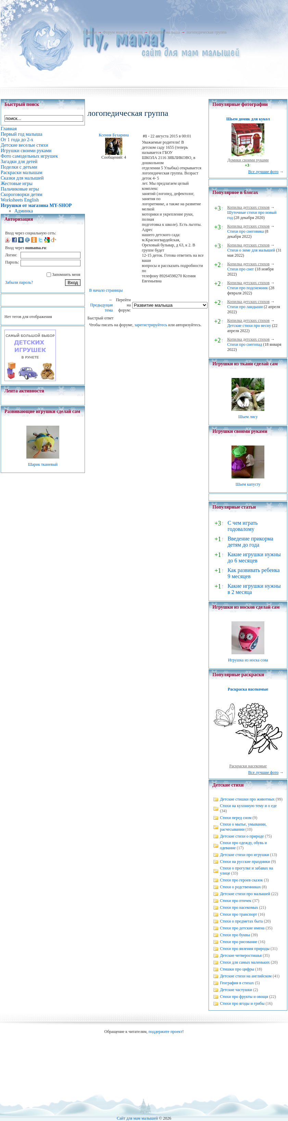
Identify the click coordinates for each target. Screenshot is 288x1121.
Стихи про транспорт (238, 914)
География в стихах (237, 982)
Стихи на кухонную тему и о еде (248, 805)
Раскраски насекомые (248, 766)
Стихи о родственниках (240, 887)
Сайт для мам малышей (137, 1118)
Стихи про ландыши (245, 306)
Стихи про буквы (235, 935)
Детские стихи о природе (242, 836)
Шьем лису (248, 416)
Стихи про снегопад (244, 344)
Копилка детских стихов (248, 207)
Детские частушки (236, 989)
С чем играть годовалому (242, 526)
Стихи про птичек (235, 900)
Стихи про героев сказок (241, 880)
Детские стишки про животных (247, 799)
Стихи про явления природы (245, 948)
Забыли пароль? (19, 282)
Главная (90, 32)
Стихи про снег (240, 269)
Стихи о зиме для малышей (251, 250)
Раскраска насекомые (248, 689)
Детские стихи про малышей (245, 893)
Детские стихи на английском (246, 976)
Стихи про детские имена (242, 928)
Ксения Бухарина (114, 135)
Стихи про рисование (238, 941)
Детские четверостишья (241, 955)
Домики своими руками (247, 160)
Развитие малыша (164, 32)
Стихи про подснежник (247, 287)
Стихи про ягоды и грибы (242, 1003)
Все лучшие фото (263, 171)
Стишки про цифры (237, 969)
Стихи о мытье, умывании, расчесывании (243, 827)
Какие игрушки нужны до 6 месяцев (253, 557)
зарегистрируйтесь (150, 324)
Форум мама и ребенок (123, 32)
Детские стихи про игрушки (244, 854)
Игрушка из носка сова (248, 660)
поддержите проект (166, 1031)
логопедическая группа (206, 32)
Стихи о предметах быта (241, 921)
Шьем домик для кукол (248, 119)
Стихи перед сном (235, 817)
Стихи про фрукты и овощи (244, 996)
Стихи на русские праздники (245, 861)
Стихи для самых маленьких (245, 962)
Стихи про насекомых (239, 907)
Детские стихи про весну (249, 325)
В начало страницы (106, 290)
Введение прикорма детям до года (250, 542)
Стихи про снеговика (245, 231)
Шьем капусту (248, 484)
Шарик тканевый (43, 464)
